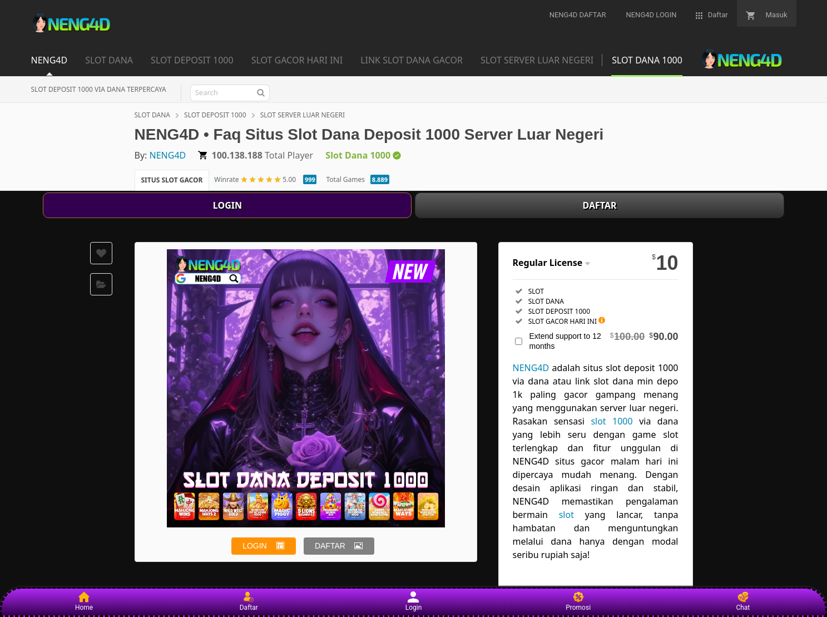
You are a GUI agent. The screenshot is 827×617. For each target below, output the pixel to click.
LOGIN (227, 205)
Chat (743, 601)
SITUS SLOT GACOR (172, 180)
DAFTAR (600, 205)
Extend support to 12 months (604, 341)
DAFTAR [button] (330, 545)
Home (84, 601)
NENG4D (168, 155)
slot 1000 (611, 421)
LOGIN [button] (254, 545)
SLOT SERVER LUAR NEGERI (302, 115)
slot (566, 515)
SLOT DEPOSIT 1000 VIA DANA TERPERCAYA (98, 89)
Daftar (249, 601)
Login (413, 601)
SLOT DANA (152, 115)
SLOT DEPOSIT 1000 (215, 115)
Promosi (578, 601)
